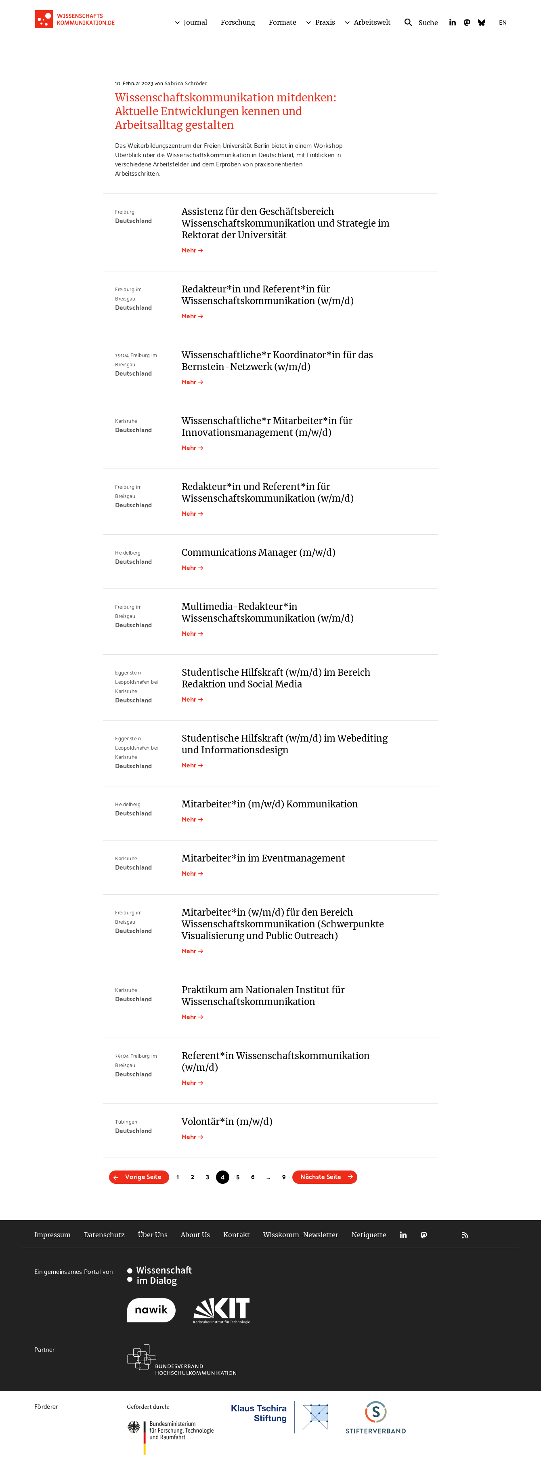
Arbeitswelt (372, 22)
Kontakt (236, 1235)
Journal (195, 22)
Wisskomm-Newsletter (300, 1235)
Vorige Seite (143, 1175)
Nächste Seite (320, 1175)
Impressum (52, 1235)
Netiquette (369, 1235)
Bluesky (444, 1235)
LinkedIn (403, 1235)
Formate (282, 22)
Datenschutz (104, 1235)
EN (503, 21)
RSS (465, 1235)
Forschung (238, 22)
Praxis (325, 22)
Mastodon (424, 1235)
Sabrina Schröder (186, 82)
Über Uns (153, 1235)
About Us (195, 1235)
